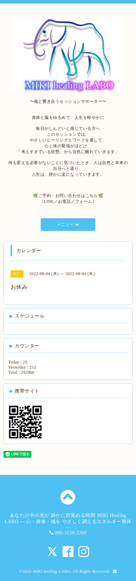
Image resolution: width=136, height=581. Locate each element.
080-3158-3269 (70, 532)
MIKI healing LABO (51, 571)
